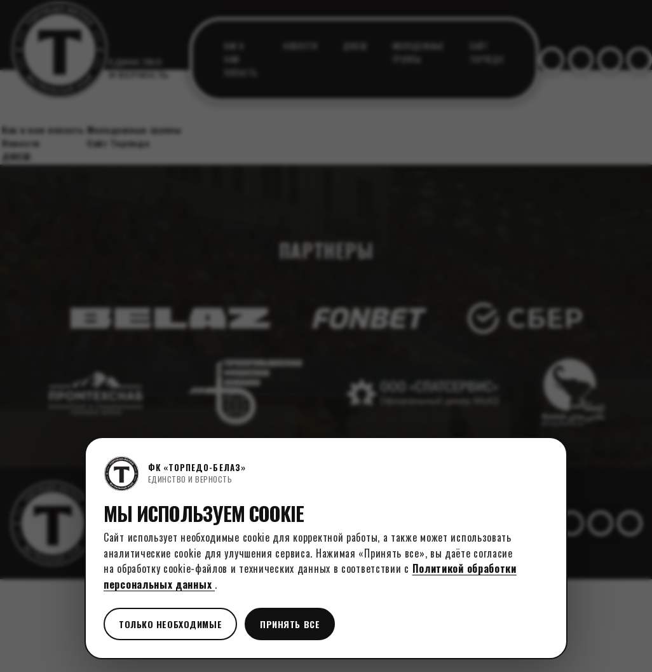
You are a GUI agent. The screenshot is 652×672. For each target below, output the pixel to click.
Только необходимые (170, 624)
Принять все (290, 624)
